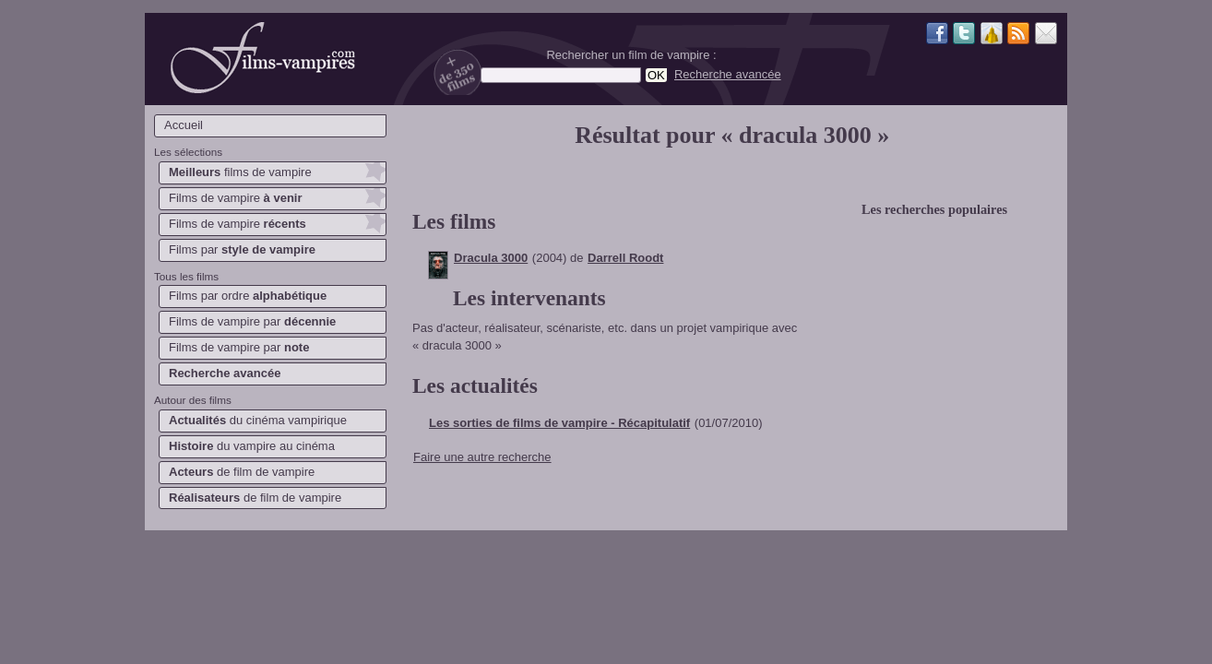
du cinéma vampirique (258, 420)
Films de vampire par (252, 321)
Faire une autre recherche (482, 457)
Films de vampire (236, 198)
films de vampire (240, 172)
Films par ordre (248, 295)
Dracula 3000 (491, 258)
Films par (242, 249)
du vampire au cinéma (252, 446)
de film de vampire (242, 472)
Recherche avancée (727, 74)
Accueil (183, 125)
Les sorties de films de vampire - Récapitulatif (559, 423)
